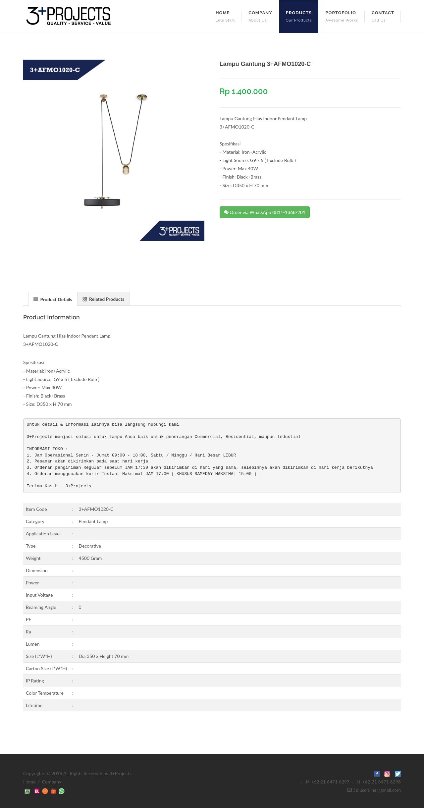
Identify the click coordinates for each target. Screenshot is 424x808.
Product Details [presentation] (52, 299)
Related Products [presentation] (103, 299)
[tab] (53, 298)
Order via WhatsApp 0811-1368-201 (264, 212)
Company (51, 781)
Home (29, 781)
